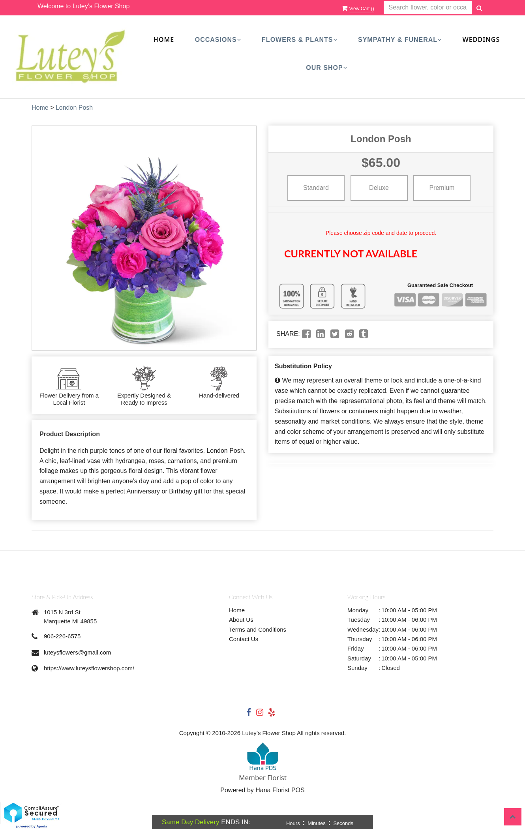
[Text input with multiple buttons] (428, 7)
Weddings (481, 39)
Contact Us (243, 639)
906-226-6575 (62, 636)
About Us (241, 619)
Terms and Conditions (257, 629)
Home (164, 39)
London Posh (74, 107)
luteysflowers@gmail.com (77, 652)
